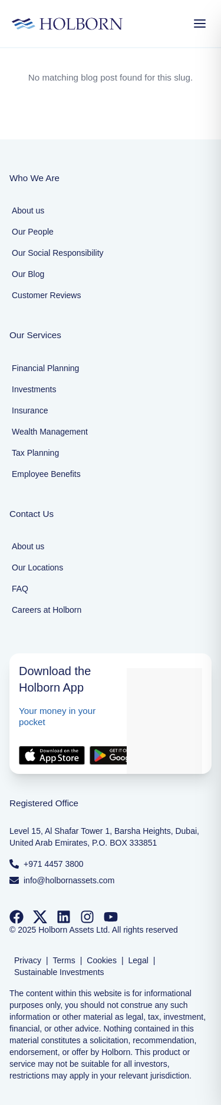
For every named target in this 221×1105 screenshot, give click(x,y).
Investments (34, 389)
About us (28, 210)
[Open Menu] (200, 23)
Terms (64, 960)
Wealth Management (50, 431)
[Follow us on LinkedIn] (64, 917)
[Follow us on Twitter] (40, 917)
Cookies (102, 960)
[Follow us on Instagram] (87, 917)
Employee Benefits (46, 474)
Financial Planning (45, 368)
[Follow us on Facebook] (16, 917)
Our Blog (28, 274)
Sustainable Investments (59, 972)
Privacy (27, 960)
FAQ (20, 588)
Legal (138, 960)
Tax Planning (35, 453)
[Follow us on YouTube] (111, 917)
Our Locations (37, 567)
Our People (33, 231)
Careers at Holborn (46, 610)
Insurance (30, 410)
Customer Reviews (46, 295)
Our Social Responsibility (58, 253)
